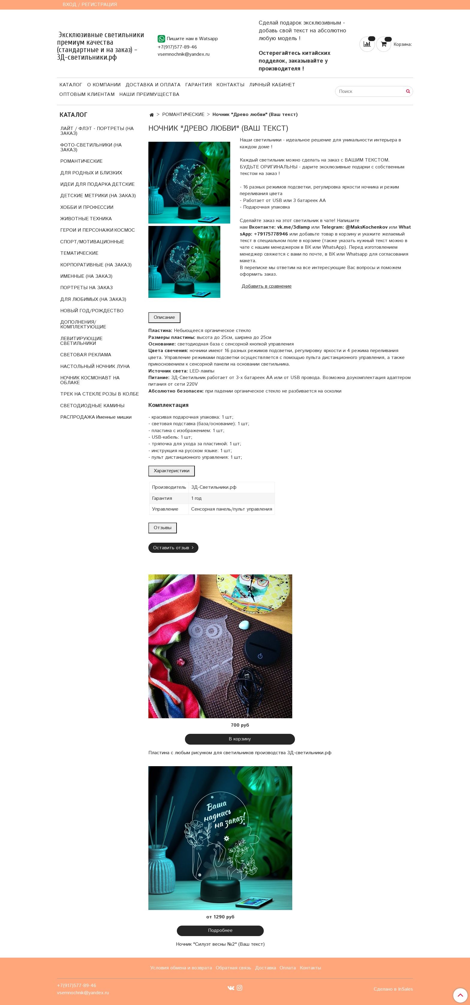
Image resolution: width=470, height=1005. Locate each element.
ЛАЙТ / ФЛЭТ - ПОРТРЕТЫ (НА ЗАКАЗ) (97, 131)
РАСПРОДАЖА (77, 417)
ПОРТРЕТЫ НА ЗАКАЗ (86, 287)
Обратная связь (233, 968)
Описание (164, 317)
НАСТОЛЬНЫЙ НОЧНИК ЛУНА (95, 366)
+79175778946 (271, 234)
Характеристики (171, 470)
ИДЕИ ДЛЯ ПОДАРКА (85, 184)
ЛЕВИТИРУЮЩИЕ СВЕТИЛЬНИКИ (81, 341)
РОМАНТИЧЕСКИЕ (183, 114)
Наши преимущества (149, 94)
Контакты (230, 85)
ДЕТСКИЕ (123, 184)
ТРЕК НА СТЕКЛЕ (80, 394)
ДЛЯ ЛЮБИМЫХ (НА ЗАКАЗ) (93, 299)
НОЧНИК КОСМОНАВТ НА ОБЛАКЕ (90, 380)
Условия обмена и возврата (181, 968)
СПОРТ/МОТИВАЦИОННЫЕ (92, 242)
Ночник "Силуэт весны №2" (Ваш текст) (220, 944)
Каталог (70, 85)
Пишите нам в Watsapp (188, 38)
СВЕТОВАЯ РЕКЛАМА (85, 354)
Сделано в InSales (393, 989)
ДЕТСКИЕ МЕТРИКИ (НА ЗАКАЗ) (98, 195)
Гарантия (198, 85)
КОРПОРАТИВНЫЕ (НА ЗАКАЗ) (96, 265)
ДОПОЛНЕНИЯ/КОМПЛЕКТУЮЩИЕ (83, 325)
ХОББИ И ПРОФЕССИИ (86, 207)
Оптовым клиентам (87, 94)
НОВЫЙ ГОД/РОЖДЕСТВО (91, 310)
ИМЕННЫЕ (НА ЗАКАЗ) (86, 276)
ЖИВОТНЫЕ (74, 218)
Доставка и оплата (153, 85)
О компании (104, 85)
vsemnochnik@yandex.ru (184, 54)
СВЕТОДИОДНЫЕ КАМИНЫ (92, 405)
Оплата (288, 968)
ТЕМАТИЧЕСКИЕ (79, 253)
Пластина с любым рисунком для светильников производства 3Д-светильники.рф (240, 752)
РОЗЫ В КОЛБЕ (120, 394)
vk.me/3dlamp (293, 227)
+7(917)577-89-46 (177, 47)
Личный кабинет (272, 85)
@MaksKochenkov (367, 227)
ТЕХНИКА (101, 218)
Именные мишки (114, 417)
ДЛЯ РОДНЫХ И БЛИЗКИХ (91, 173)
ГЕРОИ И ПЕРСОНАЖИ (86, 230)
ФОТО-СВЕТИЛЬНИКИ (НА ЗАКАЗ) (91, 147)
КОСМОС (124, 230)
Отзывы (162, 527)
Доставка (265, 968)
